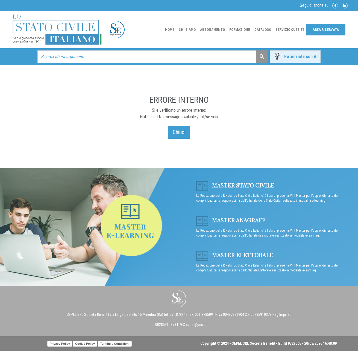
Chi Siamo (187, 30)
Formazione (239, 30)
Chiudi (179, 132)
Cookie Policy (85, 343)
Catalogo (262, 30)
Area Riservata (326, 30)
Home (169, 30)
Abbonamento (212, 30)
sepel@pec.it (196, 324)
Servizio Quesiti (289, 30)
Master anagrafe (230, 220)
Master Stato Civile (235, 185)
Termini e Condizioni (114, 343)
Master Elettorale (234, 255)
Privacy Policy (59, 343)
